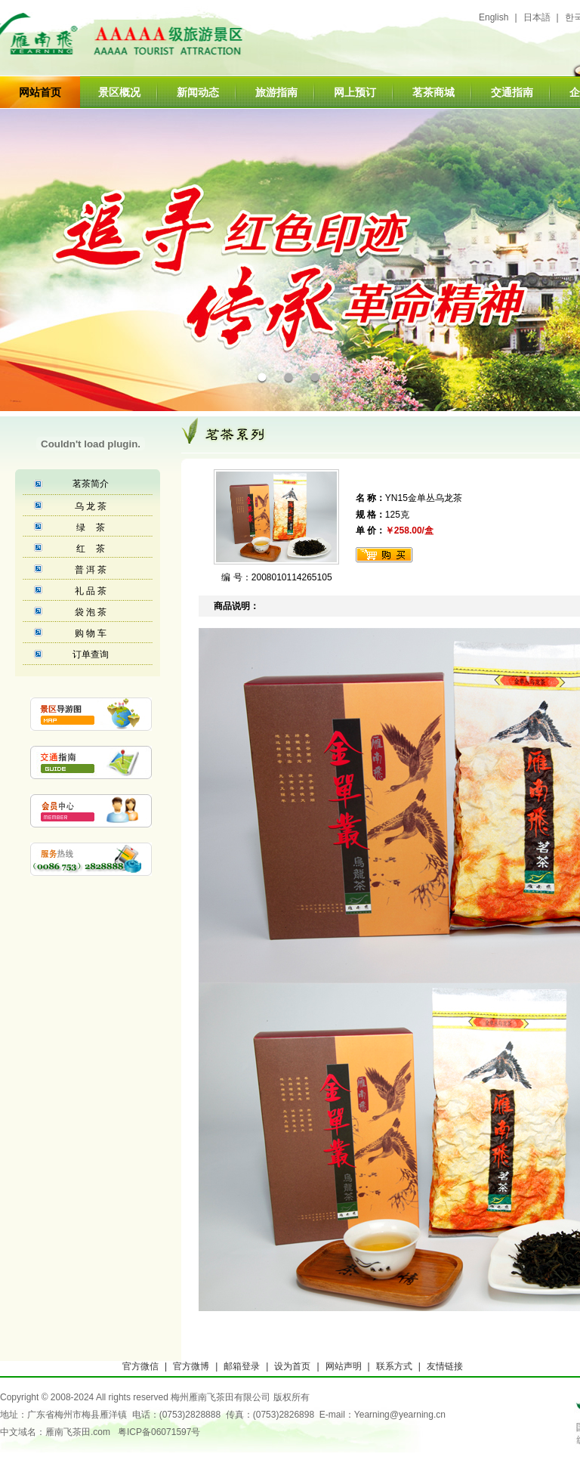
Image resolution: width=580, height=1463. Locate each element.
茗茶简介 (90, 483)
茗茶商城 (433, 92)
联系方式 (394, 1366)
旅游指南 (276, 92)
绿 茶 (90, 527)
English (493, 17)
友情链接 (445, 1366)
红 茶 (90, 548)
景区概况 (119, 92)
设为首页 (292, 1366)
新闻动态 (198, 92)
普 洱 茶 (91, 569)
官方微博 (191, 1366)
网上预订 (355, 92)
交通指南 (512, 92)
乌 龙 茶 (91, 506)
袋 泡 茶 (91, 612)
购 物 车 (91, 633)
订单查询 (90, 654)
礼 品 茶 (91, 591)
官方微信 (140, 1366)
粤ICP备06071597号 (159, 1432)
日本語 (537, 17)
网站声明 (343, 1366)
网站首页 (40, 92)
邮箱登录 (242, 1366)
